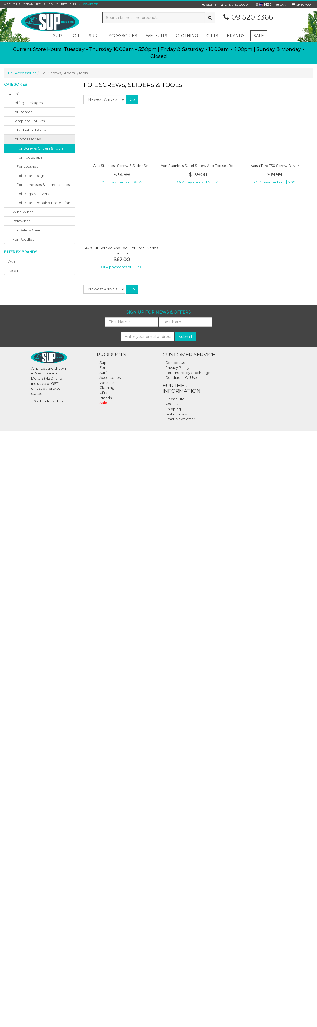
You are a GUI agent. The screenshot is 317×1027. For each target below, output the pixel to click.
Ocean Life (32, 4)
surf (94, 35)
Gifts (103, 392)
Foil (102, 367)
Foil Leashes (27, 166)
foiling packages (27, 103)
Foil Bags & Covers (33, 194)
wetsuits (156, 35)
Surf (102, 372)
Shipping (50, 4)
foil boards (22, 112)
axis (11, 261)
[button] (210, 4)
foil (75, 35)
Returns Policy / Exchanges (188, 372)
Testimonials (176, 414)
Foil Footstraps (29, 157)
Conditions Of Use (181, 377)
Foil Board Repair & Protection (43, 203)
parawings (21, 221)
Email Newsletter (180, 419)
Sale (259, 35)
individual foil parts (29, 130)
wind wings (22, 212)
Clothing (106, 387)
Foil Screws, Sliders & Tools (40, 148)
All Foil (14, 94)
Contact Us (175, 362)
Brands (236, 35)
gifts (212, 35)
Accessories (110, 377)
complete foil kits (28, 121)
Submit (185, 336)
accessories (123, 35)
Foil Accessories (22, 73)
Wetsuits (106, 382)
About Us (12, 4)
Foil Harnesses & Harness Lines (43, 184)
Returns (68, 4)
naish (13, 270)
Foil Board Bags (30, 175)
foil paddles (23, 239)
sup (57, 35)
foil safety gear (26, 230)
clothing (187, 35)
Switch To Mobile (49, 401)
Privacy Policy (177, 367)
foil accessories (26, 139)
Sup (102, 362)
